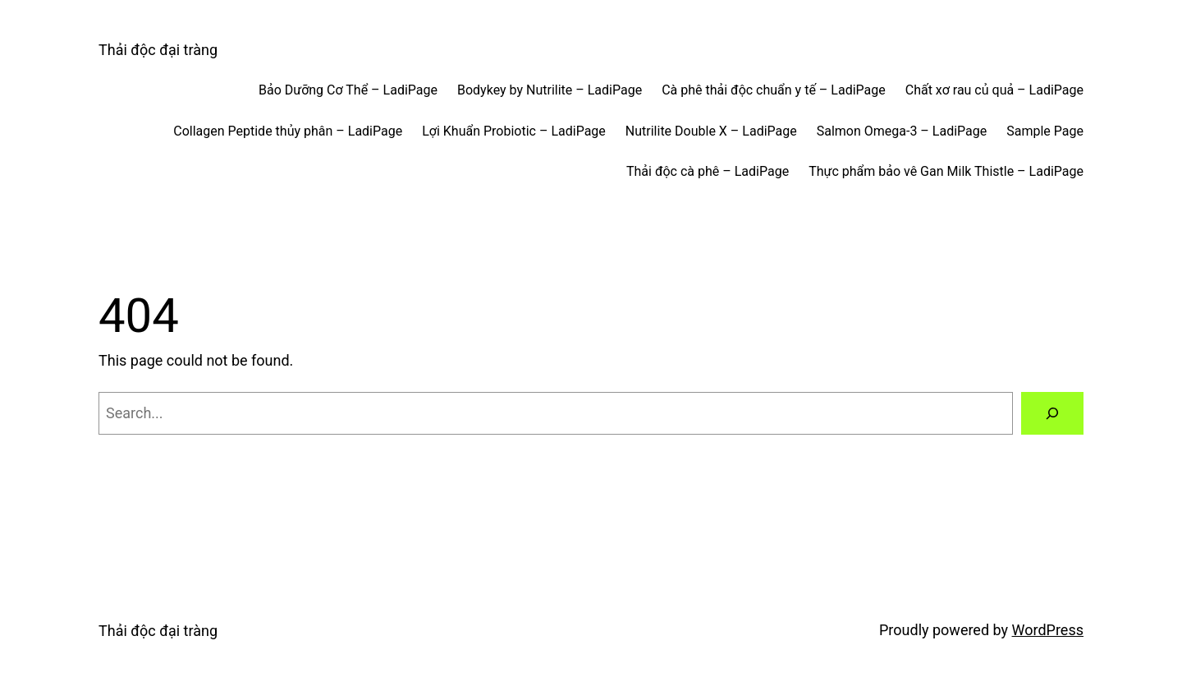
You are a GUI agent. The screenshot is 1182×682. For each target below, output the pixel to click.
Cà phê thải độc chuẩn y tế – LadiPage (774, 90)
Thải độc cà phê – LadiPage (707, 171)
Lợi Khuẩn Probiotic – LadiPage (514, 131)
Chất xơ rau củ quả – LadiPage (994, 90)
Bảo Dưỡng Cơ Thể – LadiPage (348, 90)
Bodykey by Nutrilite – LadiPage (549, 90)
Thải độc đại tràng (158, 49)
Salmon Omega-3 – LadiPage (902, 131)
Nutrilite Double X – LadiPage (711, 131)
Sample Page (1045, 131)
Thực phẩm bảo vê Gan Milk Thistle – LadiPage (946, 171)
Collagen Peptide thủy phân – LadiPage (287, 131)
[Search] (1052, 413)
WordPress (1048, 629)
